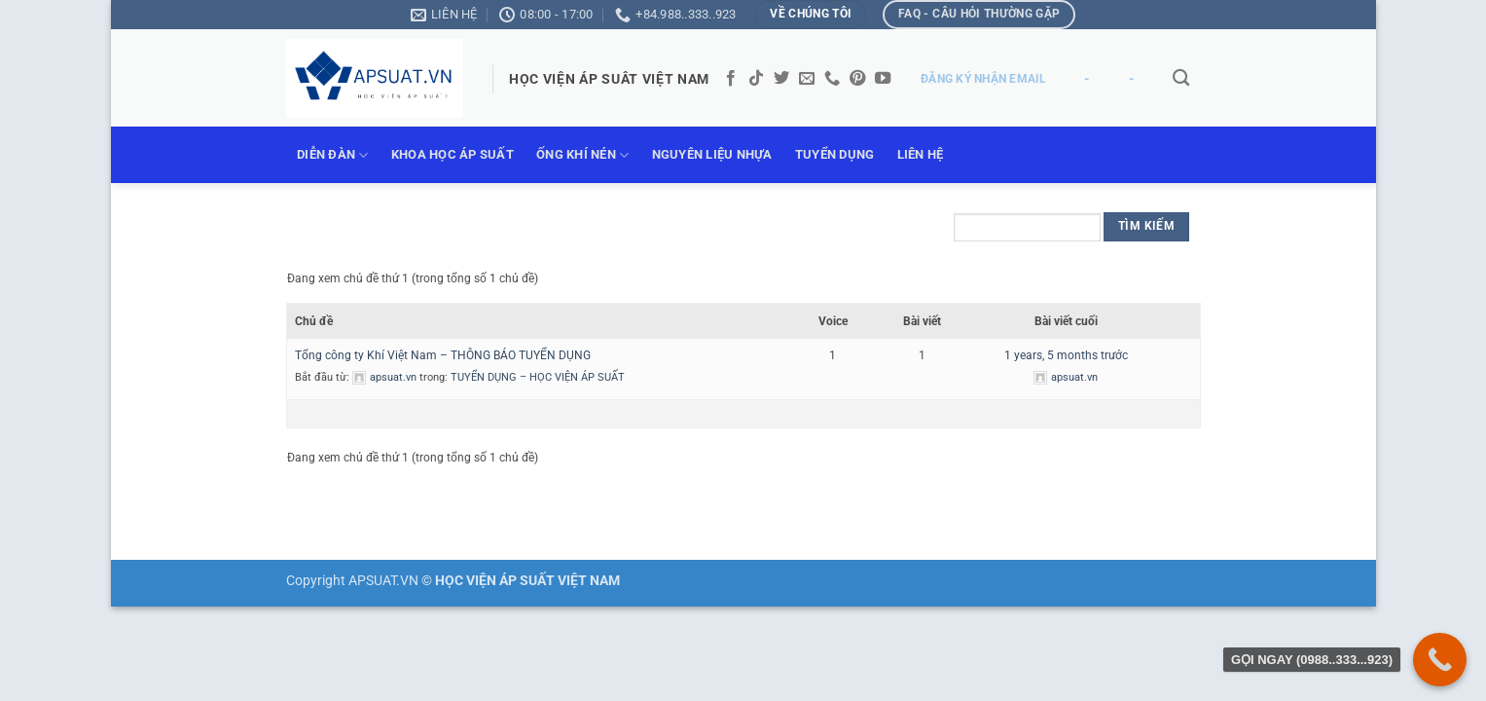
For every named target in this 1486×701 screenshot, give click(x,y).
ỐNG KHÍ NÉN (582, 155)
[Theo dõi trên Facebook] (731, 79)
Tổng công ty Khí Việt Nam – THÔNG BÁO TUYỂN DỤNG (443, 355)
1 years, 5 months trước (1066, 355)
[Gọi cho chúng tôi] (832, 79)
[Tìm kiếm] (1182, 78)
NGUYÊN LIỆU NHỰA (712, 154)
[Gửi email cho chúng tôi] (807, 79)
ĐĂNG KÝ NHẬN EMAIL (983, 79)
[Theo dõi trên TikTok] (756, 79)
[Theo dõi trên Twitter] (781, 79)
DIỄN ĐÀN (333, 155)
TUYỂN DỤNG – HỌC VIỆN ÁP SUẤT (538, 377)
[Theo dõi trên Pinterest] (857, 79)
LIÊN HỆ (920, 154)
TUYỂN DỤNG (835, 154)
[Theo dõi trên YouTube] (882, 79)
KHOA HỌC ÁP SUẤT (452, 154)
